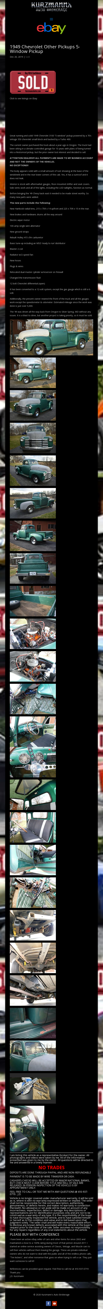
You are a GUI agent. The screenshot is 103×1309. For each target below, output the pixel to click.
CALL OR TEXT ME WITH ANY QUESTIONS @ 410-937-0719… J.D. (49, 1193)
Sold (27, 56)
